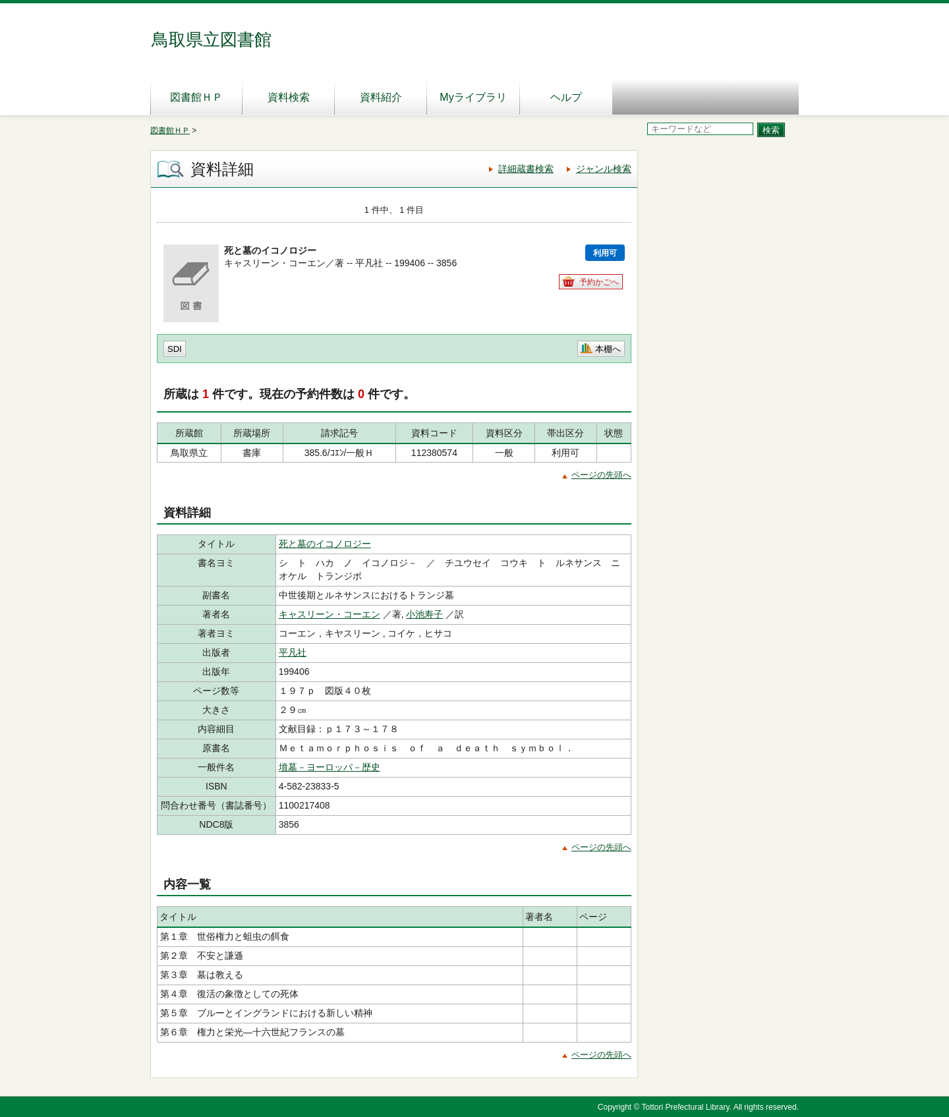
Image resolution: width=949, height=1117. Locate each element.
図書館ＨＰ (196, 97)
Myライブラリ (473, 97)
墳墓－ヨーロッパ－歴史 (329, 767)
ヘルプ (566, 97)
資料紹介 (381, 97)
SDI (174, 349)
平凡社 (292, 652)
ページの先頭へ (601, 475)
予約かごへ (599, 282)
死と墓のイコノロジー (325, 543)
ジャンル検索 (603, 168)
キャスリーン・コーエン (329, 614)
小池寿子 (424, 614)
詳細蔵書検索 (526, 168)
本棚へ (608, 349)
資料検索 (289, 97)
